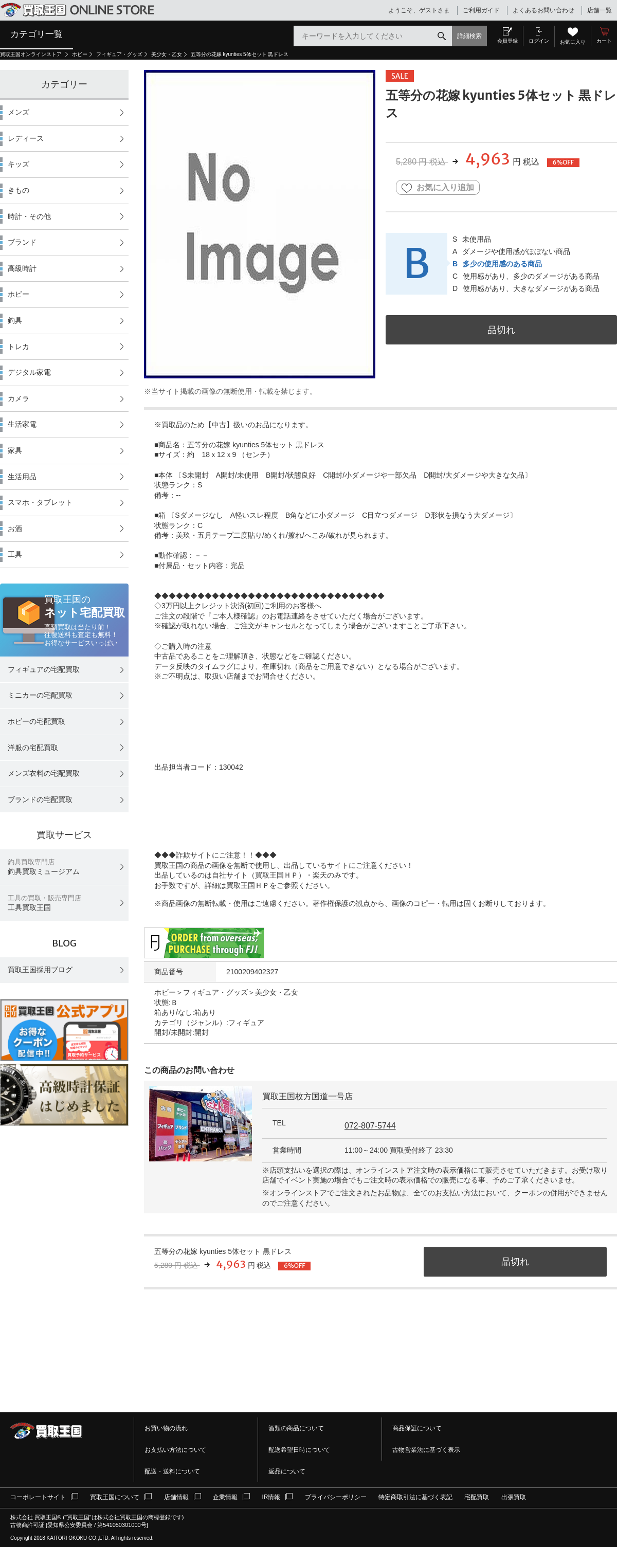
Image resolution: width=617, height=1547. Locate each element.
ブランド (22, 242)
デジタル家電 (29, 372)
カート (604, 41)
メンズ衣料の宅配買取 (44, 773)
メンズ (18, 112)
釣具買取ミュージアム (44, 867)
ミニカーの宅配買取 (40, 695)
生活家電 (22, 424)
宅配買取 (476, 1497)
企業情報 (225, 1497)
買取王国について (114, 1497)
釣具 (15, 320)
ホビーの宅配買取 (36, 721)
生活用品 (22, 476)
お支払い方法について (175, 1449)
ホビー (79, 54)
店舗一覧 (599, 10)
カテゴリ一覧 (36, 34)
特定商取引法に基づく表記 (415, 1497)
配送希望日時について (299, 1449)
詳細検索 (469, 36)
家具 (15, 450)
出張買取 (513, 1497)
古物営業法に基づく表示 (426, 1449)
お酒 (15, 528)
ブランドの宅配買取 (40, 799)
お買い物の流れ (166, 1428)
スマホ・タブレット (40, 502)
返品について (286, 1471)
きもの (18, 190)
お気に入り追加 (438, 188)
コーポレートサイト (38, 1497)
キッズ (18, 164)
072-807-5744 (370, 1125)
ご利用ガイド (481, 10)
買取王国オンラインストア (31, 54)
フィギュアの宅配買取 (44, 669)
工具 (15, 554)
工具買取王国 (44, 903)
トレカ (18, 346)
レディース (26, 138)
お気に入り (573, 42)
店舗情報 (176, 1497)
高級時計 (22, 268)
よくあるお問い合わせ (543, 10)
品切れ (501, 330)
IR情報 (271, 1497)
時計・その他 (29, 216)
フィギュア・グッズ (119, 54)
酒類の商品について (296, 1428)
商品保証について (417, 1428)
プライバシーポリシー (336, 1497)
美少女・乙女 (166, 54)
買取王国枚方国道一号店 (307, 1096)
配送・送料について (172, 1471)
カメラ (18, 398)
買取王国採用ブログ (40, 970)
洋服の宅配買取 (33, 747)
